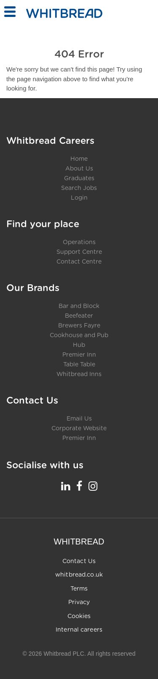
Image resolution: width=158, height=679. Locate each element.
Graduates (79, 178)
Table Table (79, 365)
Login (79, 198)
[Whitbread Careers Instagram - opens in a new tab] (92, 486)
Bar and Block (79, 306)
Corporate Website (79, 429)
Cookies (79, 616)
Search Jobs (79, 188)
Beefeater (79, 316)
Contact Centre (79, 262)
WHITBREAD (79, 541)
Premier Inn (79, 355)
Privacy (79, 602)
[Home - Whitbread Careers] (64, 13)
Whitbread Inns (79, 374)
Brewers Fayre (79, 326)
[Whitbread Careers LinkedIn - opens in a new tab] (65, 486)
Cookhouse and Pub (79, 335)
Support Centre (79, 252)
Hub (79, 345)
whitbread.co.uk (79, 575)
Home (79, 159)
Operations (79, 242)
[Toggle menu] (9, 11)
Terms (79, 589)
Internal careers (79, 630)
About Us (79, 169)
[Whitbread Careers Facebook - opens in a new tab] (79, 486)
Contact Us (79, 561)
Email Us (79, 419)
